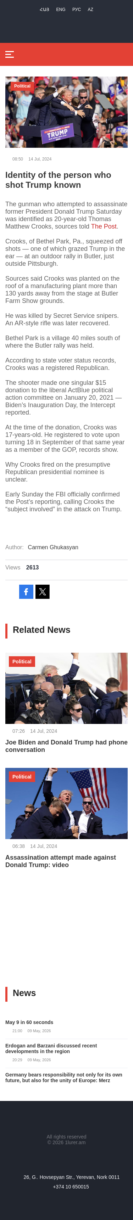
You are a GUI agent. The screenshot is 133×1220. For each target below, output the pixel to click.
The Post (104, 226)
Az (90, 9)
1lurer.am (75, 1142)
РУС (76, 9)
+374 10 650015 (71, 1187)
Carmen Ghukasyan (53, 547)
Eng (61, 9)
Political (22, 86)
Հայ (44, 9)
